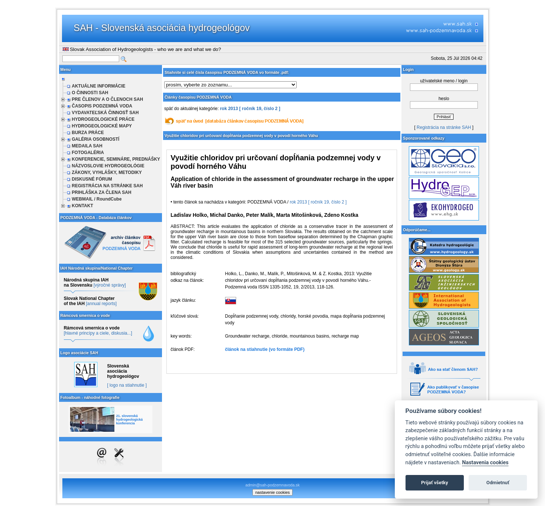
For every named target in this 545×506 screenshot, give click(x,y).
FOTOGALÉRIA (88, 152)
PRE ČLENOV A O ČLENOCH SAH (107, 99)
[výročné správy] (109, 285)
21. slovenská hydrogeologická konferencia (129, 419)
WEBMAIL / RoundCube (97, 199)
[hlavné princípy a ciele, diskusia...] (98, 333)
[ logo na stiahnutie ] (126, 385)
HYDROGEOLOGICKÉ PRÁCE (103, 119)
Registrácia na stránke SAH (444, 127)
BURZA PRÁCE (88, 132)
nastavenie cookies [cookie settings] (272, 492)
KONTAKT (82, 205)
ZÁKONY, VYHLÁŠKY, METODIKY (107, 172)
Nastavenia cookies (485, 462)
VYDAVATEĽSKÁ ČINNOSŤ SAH (105, 112)
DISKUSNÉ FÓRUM (92, 179)
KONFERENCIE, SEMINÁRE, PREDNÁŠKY (116, 159)
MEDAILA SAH (87, 145)
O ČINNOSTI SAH (90, 92)
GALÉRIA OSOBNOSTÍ (96, 139)
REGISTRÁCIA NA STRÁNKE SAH (107, 185)
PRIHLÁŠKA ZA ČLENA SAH (101, 192)
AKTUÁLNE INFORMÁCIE (98, 86)
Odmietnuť (497, 482)
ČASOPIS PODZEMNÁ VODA (102, 106)
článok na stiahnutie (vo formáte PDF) (264, 349)
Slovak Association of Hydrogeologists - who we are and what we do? (142, 49)
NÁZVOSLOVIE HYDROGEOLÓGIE (108, 165)
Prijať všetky (434, 482)
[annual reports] (101, 303)
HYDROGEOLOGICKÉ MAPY (102, 126)
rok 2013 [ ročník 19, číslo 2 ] (250, 108)
